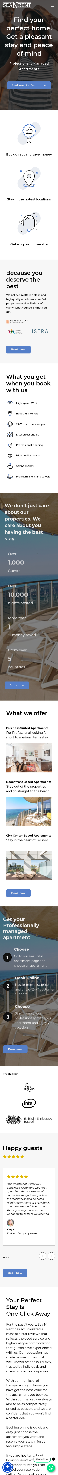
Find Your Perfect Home (29, 85)
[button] (52, 5)
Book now (18, 349)
